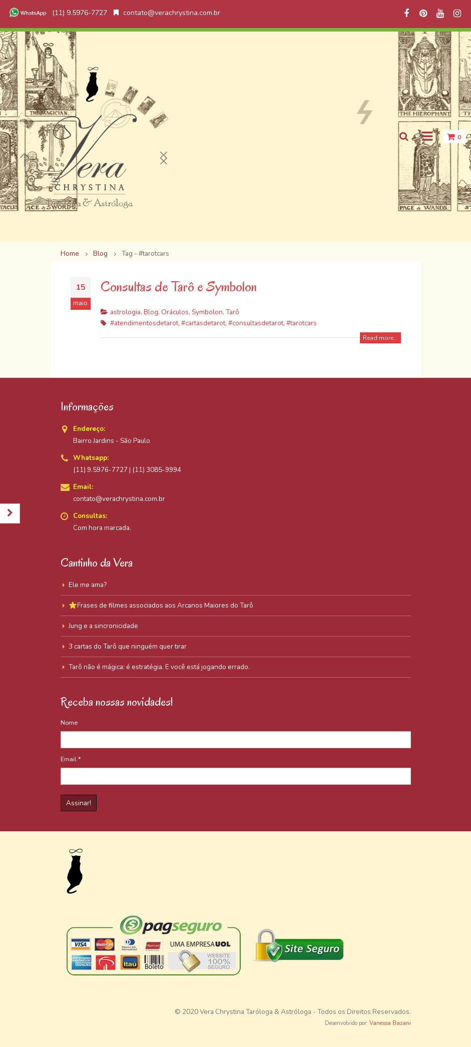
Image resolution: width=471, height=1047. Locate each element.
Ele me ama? (88, 585)
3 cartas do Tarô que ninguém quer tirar (128, 646)
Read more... (380, 338)
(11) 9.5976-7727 (57, 13)
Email (71, 759)
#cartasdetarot (203, 323)
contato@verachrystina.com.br (167, 13)
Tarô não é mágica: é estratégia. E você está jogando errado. (159, 667)
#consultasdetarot (255, 323)
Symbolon (207, 312)
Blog (151, 312)
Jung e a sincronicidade (103, 626)
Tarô (232, 312)
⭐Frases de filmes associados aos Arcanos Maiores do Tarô (161, 605)
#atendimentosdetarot (144, 323)
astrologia (125, 312)
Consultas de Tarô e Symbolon (179, 286)
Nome (69, 722)
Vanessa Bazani (390, 1023)
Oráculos (175, 312)
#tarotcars (301, 323)
